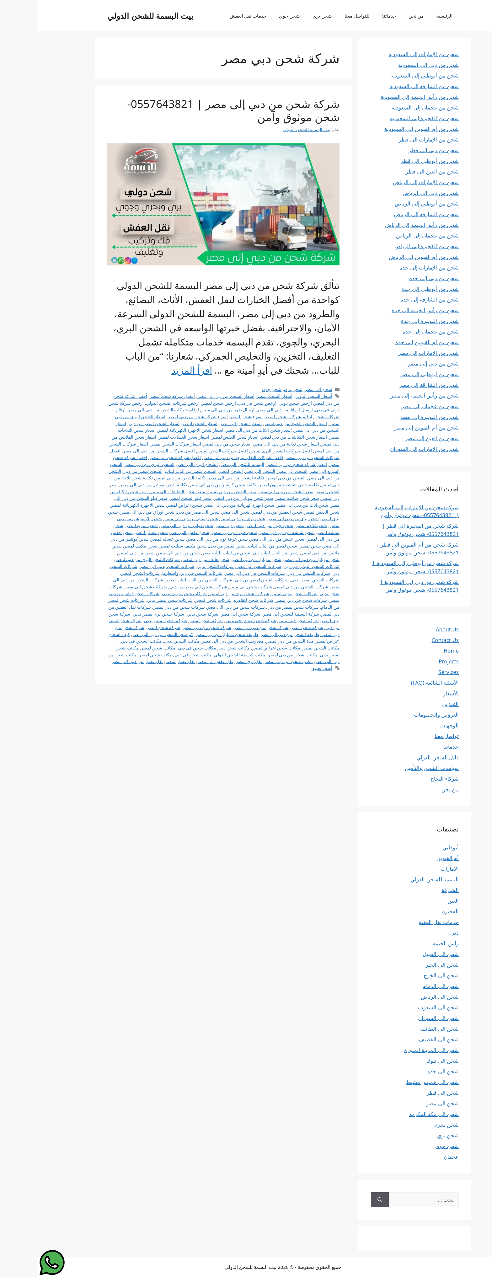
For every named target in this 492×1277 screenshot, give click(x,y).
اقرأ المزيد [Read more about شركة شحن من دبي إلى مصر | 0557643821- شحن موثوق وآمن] (154, 370)
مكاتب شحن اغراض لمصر (239, 648)
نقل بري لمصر (212, 661)
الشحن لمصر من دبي (105, 471)
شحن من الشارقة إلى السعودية (387, 86)
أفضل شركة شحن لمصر (135, 396)
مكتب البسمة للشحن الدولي (202, 655)
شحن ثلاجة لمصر (274, 525)
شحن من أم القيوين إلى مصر (389, 427)
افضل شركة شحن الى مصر (138, 457)
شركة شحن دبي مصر (261, 620)
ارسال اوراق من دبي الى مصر (248, 410)
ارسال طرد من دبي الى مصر (191, 410)
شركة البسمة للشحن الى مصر (254, 614)
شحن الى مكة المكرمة (397, 1114)
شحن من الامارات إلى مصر (391, 352)
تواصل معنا (410, 736)
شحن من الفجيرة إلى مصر (392, 416)
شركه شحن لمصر (126, 627)
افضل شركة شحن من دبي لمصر (260, 464)
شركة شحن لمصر (169, 620)
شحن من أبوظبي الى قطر (393, 160)
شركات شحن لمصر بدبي (133, 600)
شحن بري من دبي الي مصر (256, 518)
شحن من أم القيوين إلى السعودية (384, 128)
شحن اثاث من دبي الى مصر (265, 505)
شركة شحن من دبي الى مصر (224, 627)
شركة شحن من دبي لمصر (170, 627)
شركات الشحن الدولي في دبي (274, 566)
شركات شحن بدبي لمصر (257, 593)
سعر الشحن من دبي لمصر (194, 491)
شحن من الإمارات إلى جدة (392, 267)
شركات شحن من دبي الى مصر (199, 607)
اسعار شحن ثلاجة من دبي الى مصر (249, 444)
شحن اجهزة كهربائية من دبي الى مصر (202, 505)
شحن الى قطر (406, 1092)
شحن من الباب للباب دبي (239, 553)
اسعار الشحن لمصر (163, 423)
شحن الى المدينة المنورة (394, 1050)
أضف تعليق (284, 668)
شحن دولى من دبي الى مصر (149, 525)
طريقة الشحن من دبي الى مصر (253, 634)
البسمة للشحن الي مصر (205, 464)
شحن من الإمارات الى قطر (392, 139)
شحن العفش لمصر (284, 512)
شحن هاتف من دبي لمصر (168, 559)
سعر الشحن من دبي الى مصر (249, 491)
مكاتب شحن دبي (197, 648)
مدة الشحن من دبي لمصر (252, 641)
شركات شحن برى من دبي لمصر (202, 593)
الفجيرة (413, 911)
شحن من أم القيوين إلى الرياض (387, 256)
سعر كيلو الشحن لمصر (153, 498)
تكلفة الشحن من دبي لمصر (143, 478)
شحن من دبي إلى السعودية (391, 64)
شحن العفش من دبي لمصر (240, 512)
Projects (412, 661)
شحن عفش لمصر (114, 532)
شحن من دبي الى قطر (397, 150)
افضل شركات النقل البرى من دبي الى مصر (206, 457)
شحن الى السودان (401, 1018)
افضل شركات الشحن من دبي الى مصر (122, 451)
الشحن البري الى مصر (160, 464)
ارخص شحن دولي (258, 403)
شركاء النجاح (407, 778)
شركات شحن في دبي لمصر (264, 600)
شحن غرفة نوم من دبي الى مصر (180, 539)
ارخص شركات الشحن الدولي (135, 403)
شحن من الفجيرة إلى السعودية (387, 118)
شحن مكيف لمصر (103, 546)
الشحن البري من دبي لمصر (112, 464)
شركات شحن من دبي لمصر (142, 607)
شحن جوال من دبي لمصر (232, 525)
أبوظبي (413, 847)
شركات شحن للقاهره (216, 600)
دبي (417, 932)
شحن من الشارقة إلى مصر (392, 384)
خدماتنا (352, 16)
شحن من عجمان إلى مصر (393, 406)
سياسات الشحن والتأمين (395, 768)
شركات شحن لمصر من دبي (256, 607)
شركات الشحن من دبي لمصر (264, 587)
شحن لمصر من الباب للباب (235, 546)
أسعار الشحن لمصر (237, 396)
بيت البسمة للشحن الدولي (113, 15)
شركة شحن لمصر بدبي (128, 620)
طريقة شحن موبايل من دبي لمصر (189, 634)
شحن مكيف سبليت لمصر (146, 546)
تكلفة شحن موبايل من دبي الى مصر (116, 485)
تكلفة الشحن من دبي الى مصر (199, 478)
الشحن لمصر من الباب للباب (153, 471)
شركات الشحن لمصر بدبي (278, 580)
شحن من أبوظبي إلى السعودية (387, 75)
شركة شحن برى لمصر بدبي (121, 614)
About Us (410, 629)
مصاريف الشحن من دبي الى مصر (196, 641)
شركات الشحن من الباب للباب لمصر (162, 580)
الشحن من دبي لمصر (249, 478)
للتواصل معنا (320, 16)
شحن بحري (409, 1124)
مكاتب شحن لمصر (121, 648)
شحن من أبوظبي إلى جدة (393, 288)
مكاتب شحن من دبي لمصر (256, 655)
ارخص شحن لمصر (182, 403)
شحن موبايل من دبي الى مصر (274, 559)
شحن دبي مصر (193, 525)
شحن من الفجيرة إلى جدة (393, 320)
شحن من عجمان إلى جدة (394, 331)
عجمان (414, 1156)
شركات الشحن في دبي (271, 573)
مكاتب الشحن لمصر (283, 648)
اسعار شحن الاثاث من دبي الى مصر (222, 430)
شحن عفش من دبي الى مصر (240, 539)
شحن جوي (252, 16)
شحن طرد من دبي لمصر (197, 532)
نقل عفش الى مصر (178, 661)
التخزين (413, 704)
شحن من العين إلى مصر (395, 438)
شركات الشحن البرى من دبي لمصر (110, 559)
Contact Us (408, 640)
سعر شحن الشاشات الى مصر (140, 491)
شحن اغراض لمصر (147, 505)
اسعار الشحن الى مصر (204, 423)
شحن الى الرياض (403, 996)
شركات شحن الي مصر (109, 587)
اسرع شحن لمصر (209, 416)
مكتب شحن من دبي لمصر (251, 661)
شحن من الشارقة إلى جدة (392, 299)
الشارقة (413, 890)
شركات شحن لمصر (176, 600)
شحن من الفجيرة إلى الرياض (389, 246)
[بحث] (343, 1199)
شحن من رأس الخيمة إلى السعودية (383, 96)
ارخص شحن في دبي (220, 403)
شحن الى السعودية (400, 1007)
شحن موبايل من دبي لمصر (219, 559)
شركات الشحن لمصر (103, 573)
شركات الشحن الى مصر (221, 566)
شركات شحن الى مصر (213, 587)
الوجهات (412, 725)
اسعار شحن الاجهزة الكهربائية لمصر (153, 430)
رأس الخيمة (409, 943)
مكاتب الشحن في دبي (104, 641)
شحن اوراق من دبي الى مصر (110, 512)
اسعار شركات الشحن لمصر (139, 444)
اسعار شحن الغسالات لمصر (147, 437)
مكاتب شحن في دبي (160, 648)
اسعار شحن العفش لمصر (198, 437)
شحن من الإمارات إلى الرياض (389, 182)
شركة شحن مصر (270, 627)
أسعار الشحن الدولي (276, 396)
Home (414, 650)
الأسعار (414, 693)
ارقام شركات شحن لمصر (251, 416)
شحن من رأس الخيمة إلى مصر (387, 395)
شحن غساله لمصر (131, 539)
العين (416, 900)
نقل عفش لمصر (143, 661)
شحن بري (285, 16)
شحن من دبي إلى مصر (396, 363)
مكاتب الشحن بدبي (145, 641)
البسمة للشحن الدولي (397, 879)
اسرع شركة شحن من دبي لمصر (161, 416)
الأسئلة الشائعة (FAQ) (398, 682)
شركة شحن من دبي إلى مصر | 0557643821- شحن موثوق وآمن (196, 110)
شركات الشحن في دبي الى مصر (218, 573)
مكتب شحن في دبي (155, 655)
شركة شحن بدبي (166, 614)
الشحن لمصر (194, 471)
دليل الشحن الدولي (400, 757)
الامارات (413, 868)
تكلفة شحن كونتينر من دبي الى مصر (185, 485)
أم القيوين (410, 858)
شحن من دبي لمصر (99, 553)
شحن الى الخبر (405, 964)
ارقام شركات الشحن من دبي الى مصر (126, 410)
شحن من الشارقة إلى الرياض (389, 214)
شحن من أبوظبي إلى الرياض (390, 203)
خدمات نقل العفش (211, 16)
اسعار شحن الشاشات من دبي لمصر (257, 437)
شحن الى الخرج (404, 975)
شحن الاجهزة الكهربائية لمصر (100, 505)
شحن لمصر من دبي (190, 546)
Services (411, 672)
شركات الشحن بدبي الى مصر (130, 566)
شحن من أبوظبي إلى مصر (392, 374)
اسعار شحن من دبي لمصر (190, 444)
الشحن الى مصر (255, 471)
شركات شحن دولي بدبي (147, 593)
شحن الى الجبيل (404, 954)
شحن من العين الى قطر (395, 171)
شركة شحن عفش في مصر (213, 620)
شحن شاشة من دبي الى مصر (250, 532)
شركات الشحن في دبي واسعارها (155, 573)
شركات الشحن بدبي (178, 566)
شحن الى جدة (406, 1071)
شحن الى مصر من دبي (161, 512)
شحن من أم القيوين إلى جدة (390, 342)
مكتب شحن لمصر (118, 655)
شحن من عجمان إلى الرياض (390, 235)
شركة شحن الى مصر (203, 614)
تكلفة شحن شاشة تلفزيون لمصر (252, 485)
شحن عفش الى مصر (152, 532)
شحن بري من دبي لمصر (205, 518)
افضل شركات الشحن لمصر (185, 451)
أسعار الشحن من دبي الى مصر (188, 396)
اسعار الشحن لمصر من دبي (117, 423)
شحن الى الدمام (404, 986)
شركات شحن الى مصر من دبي (161, 587)
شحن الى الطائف (402, 1028)
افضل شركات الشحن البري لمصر (244, 451)
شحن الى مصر (281, 389)
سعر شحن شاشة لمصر (260, 498)
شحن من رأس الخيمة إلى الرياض (385, 224)
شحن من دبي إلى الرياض (394, 192)
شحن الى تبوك (405, 1060)
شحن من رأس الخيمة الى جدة (388, 310)
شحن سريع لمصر (105, 525)
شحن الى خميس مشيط (395, 1082)
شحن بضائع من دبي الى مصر (154, 518)
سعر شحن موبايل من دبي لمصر (206, 498)
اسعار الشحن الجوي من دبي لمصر (258, 423)
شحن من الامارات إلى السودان (387, 448)
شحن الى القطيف (402, 1039)
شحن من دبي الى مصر (141, 553)
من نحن (379, 16)
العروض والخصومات (399, 714)
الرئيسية (407, 16)
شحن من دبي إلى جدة (397, 278)
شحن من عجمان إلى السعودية (388, 107)
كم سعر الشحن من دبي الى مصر (125, 634)
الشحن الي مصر (223, 471)
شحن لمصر (273, 546)
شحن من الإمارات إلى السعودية (386, 54)
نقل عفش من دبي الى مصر (100, 661)
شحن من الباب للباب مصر (189, 553)
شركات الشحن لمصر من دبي (225, 580)
